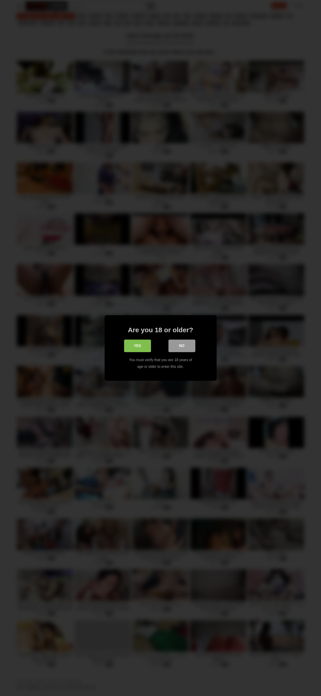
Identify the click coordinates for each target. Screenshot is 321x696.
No (182, 346)
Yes (137, 346)
